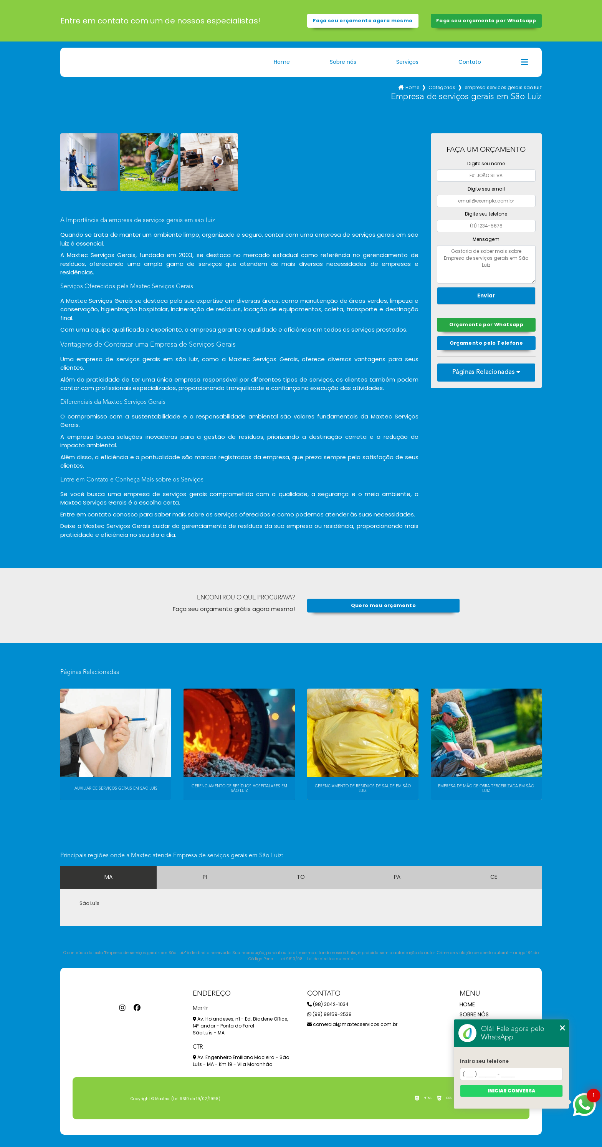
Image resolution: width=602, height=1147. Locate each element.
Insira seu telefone (484, 1061)
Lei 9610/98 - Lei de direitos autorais (316, 959)
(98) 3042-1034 (328, 1004)
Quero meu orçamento (383, 605)
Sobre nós (343, 62)
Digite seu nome (486, 163)
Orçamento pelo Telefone (486, 343)
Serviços (407, 62)
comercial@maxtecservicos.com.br (352, 1024)
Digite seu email (486, 189)
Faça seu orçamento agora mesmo (362, 20)
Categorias (441, 87)
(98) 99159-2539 (329, 1014)
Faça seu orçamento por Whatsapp (486, 20)
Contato (469, 62)
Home (282, 62)
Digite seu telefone (486, 214)
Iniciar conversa (511, 1090)
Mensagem (486, 239)
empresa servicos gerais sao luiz (503, 87)
